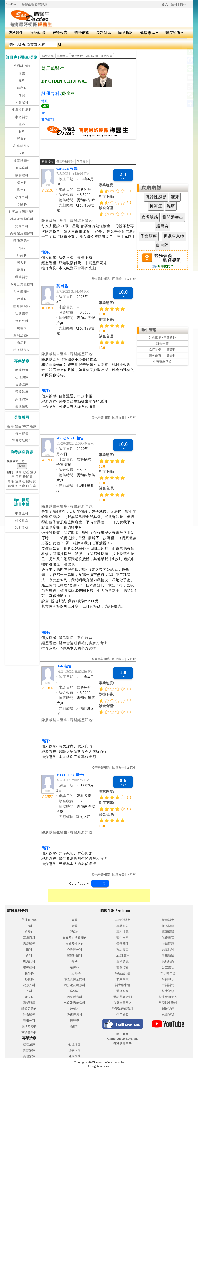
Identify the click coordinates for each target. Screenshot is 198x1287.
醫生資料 (48, 56)
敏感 (26, 472)
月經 (18, 476)
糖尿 (18, 472)
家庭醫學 (22, 117)
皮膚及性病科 (22, 109)
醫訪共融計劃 (122, 997)
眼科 (22, 124)
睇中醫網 (149, 330)
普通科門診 (21, 66)
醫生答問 (77, 56)
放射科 (22, 299)
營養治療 (22, 391)
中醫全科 (22, 513)
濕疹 (33, 472)
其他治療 (22, 399)
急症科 (22, 342)
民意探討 (125, 32)
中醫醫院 (168, 985)
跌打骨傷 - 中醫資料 (162, 349)
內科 (22, 153)
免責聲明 (168, 1014)
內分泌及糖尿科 (22, 233)
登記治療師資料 (122, 1008)
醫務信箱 (81, 32)
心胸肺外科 (21, 146)
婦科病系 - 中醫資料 (162, 355)
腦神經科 (22, 175)
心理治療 (22, 377)
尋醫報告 (59, 32)
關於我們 (168, 1008)
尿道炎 (13, 486)
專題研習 (103, 32)
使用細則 (82, 161)
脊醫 (22, 73)
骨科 (22, 131)
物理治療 (22, 370)
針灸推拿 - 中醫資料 (162, 337)
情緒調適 (168, 943)
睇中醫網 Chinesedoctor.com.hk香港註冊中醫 (122, 1038)
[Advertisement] (110, 15)
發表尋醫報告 (65, 161)
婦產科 (22, 88)
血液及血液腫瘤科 (21, 211)
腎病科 (22, 138)
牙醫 (22, 95)
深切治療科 (21, 335)
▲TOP (131, 278)
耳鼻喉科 (22, 102)
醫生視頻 (168, 991)
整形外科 (22, 321)
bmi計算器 (123, 955)
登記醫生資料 (168, 1003)
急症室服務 (122, 973)
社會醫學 (22, 313)
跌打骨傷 (22, 527)
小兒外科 (22, 197)
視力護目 (122, 949)
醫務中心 (168, 979)
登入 (165, 4)
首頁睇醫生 (122, 920)
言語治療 (22, 384)
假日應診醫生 (22, 440)
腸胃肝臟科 (21, 160)
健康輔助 (22, 406)
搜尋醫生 (168, 920)
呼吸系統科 (21, 240)
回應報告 (118, 278)
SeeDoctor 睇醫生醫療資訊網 (27, 4)
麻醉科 (22, 255)
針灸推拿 (22, 520)
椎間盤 (28, 476)
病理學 (22, 328)
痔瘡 (22, 486)
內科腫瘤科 (21, 291)
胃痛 (10, 481)
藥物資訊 (122, 961)
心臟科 (22, 204)
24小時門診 (168, 973)
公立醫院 (168, 967)
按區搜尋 (22, 433)
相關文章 (106, 56)
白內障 (31, 486)
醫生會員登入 (168, 997)
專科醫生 (16, 32)
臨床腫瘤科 (21, 306)
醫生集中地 (122, 985)
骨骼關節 (122, 943)
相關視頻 (92, 56)
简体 (183, 4)
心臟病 (27, 481)
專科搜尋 (122, 932)
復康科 (22, 270)
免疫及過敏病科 (22, 284)
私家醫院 (122, 979)
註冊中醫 (162, 343)
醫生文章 (122, 937)
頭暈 (18, 481)
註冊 (174, 4)
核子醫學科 (21, 350)
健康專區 (149, 33)
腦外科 (22, 190)
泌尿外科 (22, 226)
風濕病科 (22, 168)
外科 (22, 248)
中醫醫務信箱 (162, 362)
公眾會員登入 (122, 1003)
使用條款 (122, 1014)
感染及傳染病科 (22, 219)
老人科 (22, 262)
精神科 (22, 182)
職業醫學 (22, 277)
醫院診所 (174, 33)
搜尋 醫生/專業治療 (21, 426)
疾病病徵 (37, 32)
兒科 (22, 80)
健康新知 (168, 955)
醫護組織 (122, 991)
